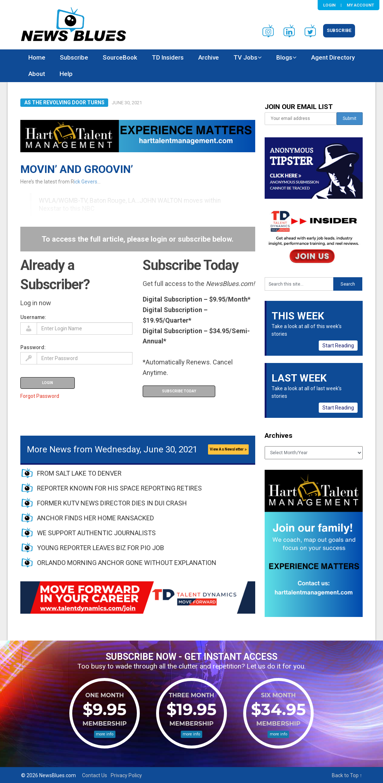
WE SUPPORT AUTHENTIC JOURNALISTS (96, 533)
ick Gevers (85, 182)
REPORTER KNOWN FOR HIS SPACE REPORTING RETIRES (119, 488)
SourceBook (120, 57)
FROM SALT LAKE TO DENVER (79, 473)
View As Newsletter (228, 449)
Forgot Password (39, 396)
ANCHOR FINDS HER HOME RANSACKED (95, 518)
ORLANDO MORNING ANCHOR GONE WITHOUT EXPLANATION (126, 562)
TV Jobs (245, 57)
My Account (360, 5)
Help (66, 73)
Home (36, 57)
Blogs (284, 57)
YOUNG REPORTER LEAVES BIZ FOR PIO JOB (100, 548)
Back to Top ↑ (347, 775)
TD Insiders (168, 57)
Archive (208, 57)
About (36, 73)
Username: (33, 317)
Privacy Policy (126, 775)
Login (329, 5)
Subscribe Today (179, 391)
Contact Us (94, 775)
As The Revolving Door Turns (64, 102)
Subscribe (339, 30)
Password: (33, 347)
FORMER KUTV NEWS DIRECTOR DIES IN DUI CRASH (112, 503)
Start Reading (338, 345)
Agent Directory (333, 57)
